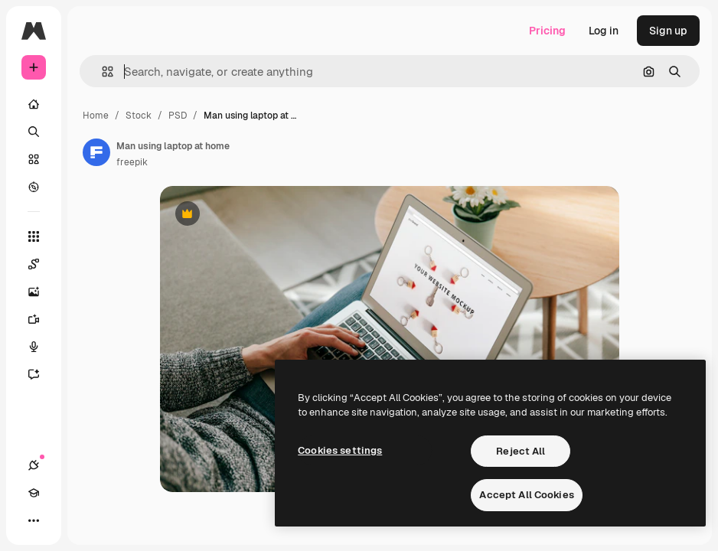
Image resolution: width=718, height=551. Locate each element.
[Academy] (33, 493)
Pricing (547, 30)
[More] (33, 520)
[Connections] (33, 465)
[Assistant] (41, 374)
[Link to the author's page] (96, 152)
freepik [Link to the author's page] (132, 162)
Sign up (668, 30)
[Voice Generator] (41, 346)
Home (96, 115)
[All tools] (33, 236)
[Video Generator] (41, 319)
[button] (101, 71)
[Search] (33, 131)
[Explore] (33, 186)
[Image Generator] (41, 291)
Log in (603, 30)
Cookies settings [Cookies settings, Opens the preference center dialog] (340, 450)
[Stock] (33, 159)
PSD (177, 115)
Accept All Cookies (526, 494)
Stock (139, 115)
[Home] (33, 104)
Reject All (520, 451)
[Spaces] (41, 264)
